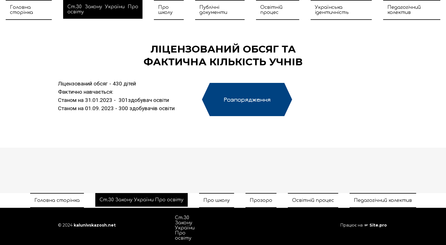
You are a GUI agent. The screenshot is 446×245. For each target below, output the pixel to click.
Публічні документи (213, 10)
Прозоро (261, 200)
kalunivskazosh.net (95, 225)
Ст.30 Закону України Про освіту (102, 9)
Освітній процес (271, 10)
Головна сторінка (21, 10)
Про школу (165, 10)
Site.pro (378, 225)
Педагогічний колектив (404, 10)
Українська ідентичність (332, 10)
